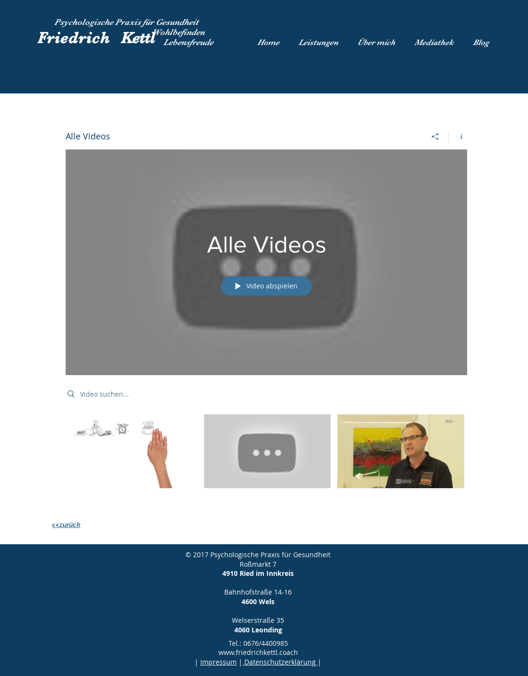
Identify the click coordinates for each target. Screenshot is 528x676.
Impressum (218, 661)
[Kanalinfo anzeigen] (457, 136)
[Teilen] (435, 136)
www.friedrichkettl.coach (258, 652)
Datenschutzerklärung (280, 661)
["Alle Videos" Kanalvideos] (266, 458)
